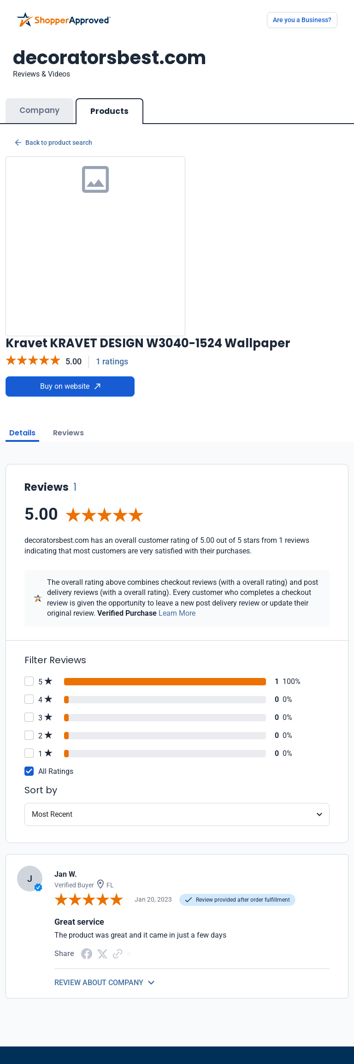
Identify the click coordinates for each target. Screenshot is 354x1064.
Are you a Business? (302, 20)
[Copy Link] (117, 953)
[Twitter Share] (102, 953)
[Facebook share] (86, 953)
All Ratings (55, 771)
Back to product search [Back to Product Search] (53, 142)
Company (39, 110)
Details (22, 433)
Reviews (68, 433)
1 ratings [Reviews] (112, 361)
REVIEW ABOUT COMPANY (98, 982)
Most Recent (52, 814)
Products (109, 111)
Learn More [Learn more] (177, 613)
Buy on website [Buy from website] (70, 386)
